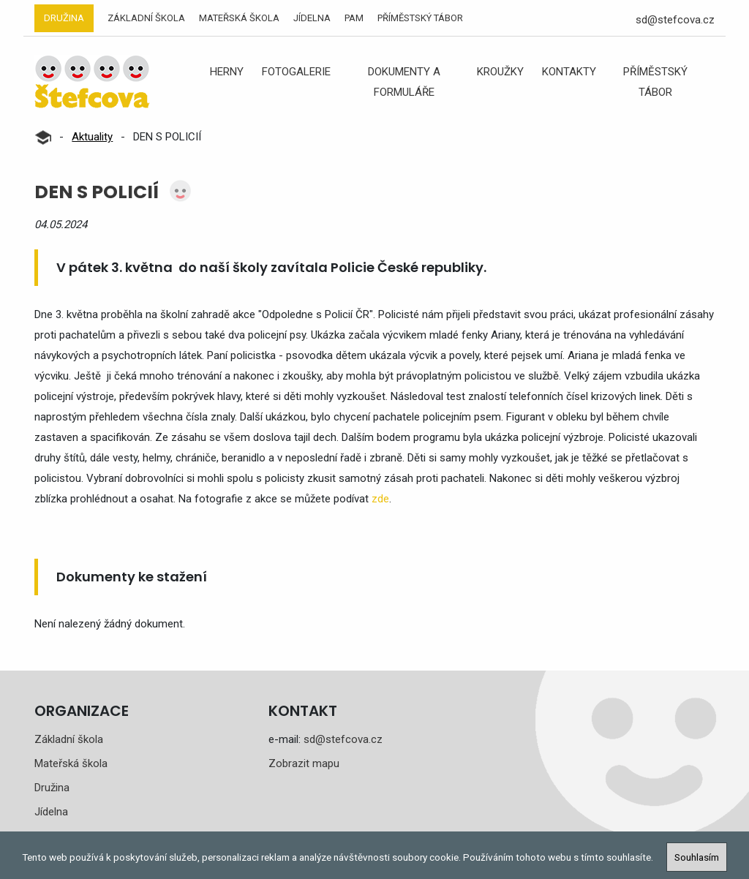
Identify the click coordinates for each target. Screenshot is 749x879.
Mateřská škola (239, 17)
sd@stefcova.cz (675, 19)
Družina (64, 17)
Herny (227, 71)
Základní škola (146, 17)
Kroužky (500, 71)
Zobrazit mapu (303, 763)
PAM (354, 17)
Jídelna (312, 17)
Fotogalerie (296, 71)
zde (380, 498)
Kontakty (569, 71)
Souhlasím (696, 857)
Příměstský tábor (420, 17)
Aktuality (92, 136)
